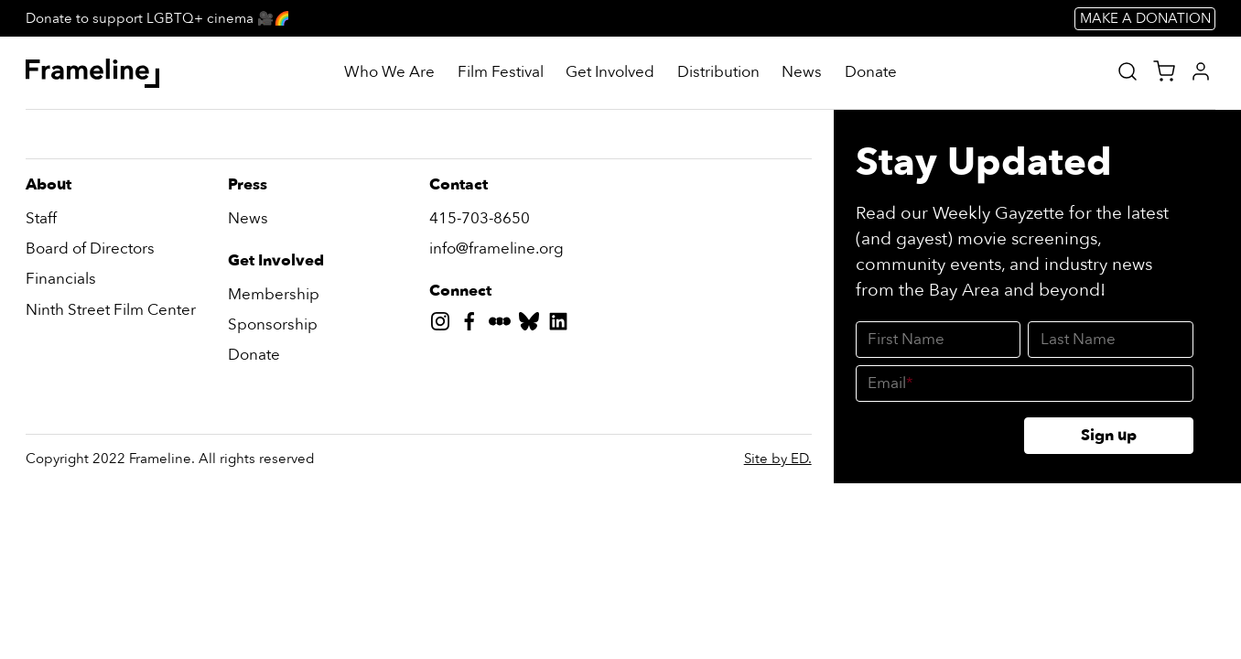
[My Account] (1200, 71)
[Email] (1024, 383)
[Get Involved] (610, 73)
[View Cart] (1164, 71)
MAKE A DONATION (1145, 18)
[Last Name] (1110, 339)
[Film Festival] (501, 73)
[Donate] (871, 73)
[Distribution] (718, 73)
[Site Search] (1127, 71)
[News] (802, 73)
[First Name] (938, 339)
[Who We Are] (389, 73)
